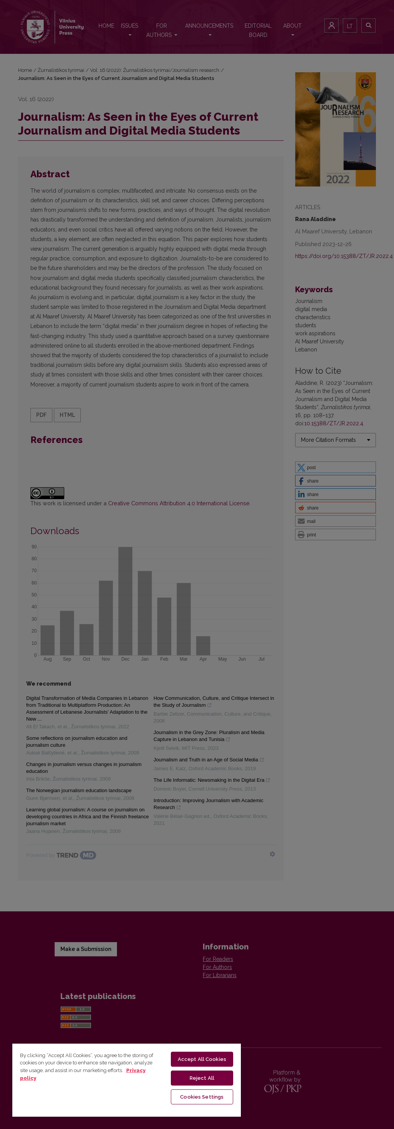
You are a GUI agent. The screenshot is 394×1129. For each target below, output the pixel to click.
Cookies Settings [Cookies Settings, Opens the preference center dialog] (202, 1097)
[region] (126, 1080)
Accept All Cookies (202, 1059)
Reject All (202, 1078)
